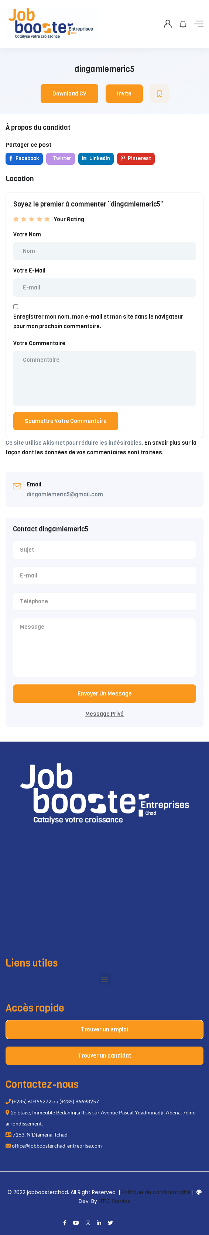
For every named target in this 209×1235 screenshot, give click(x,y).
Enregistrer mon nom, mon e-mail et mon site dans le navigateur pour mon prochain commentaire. (98, 321)
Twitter (61, 158)
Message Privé (104, 714)
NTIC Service (115, 1201)
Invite (124, 93)
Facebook (24, 158)
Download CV (69, 93)
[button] (105, 979)
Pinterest (136, 158)
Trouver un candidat (104, 1055)
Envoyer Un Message (105, 693)
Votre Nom (27, 234)
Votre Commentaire (39, 343)
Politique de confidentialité (156, 1192)
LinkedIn (96, 158)
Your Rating (69, 219)
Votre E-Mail (29, 270)
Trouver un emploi (104, 1029)
